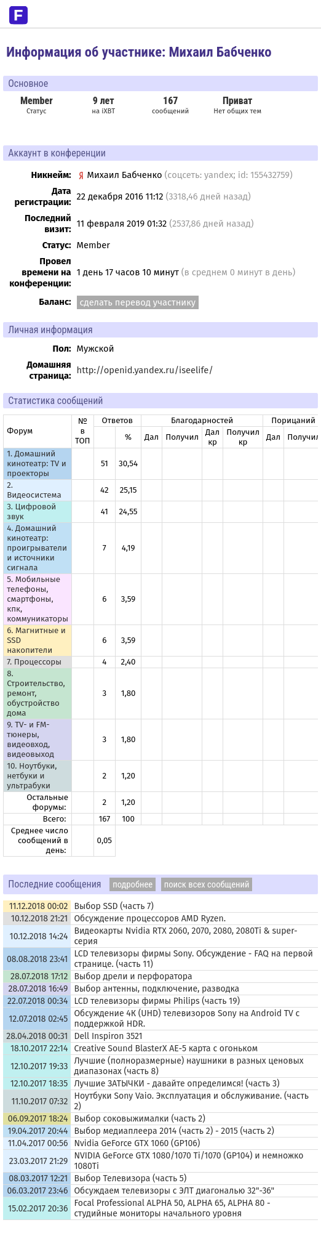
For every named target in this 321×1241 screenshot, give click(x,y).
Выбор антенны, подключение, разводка (156, 989)
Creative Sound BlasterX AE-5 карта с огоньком (166, 1048)
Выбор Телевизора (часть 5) (130, 1178)
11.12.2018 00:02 (38, 906)
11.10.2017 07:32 (39, 1101)
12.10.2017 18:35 (39, 1083)
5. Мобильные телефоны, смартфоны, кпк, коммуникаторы (37, 599)
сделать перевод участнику (138, 302)
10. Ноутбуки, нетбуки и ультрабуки (32, 776)
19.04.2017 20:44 (38, 1131)
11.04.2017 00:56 (38, 1143)
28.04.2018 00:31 (37, 1036)
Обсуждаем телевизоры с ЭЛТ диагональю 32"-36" (174, 1191)
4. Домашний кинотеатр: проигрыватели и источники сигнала (37, 548)
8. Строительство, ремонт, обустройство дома (36, 693)
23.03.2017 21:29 (38, 1161)
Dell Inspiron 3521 (108, 1036)
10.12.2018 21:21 (39, 918)
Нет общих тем (237, 105)
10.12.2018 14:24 (39, 936)
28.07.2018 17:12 (39, 976)
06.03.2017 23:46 (37, 1191)
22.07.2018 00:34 (37, 1001)
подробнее (133, 884)
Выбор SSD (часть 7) (114, 906)
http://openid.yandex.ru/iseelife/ (145, 370)
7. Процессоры (34, 662)
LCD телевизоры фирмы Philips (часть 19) (157, 1001)
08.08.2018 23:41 (37, 959)
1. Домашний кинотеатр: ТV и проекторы (36, 464)
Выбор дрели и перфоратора (133, 976)
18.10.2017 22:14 (39, 1048)
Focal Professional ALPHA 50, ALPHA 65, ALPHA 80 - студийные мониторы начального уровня (172, 1208)
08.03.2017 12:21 (38, 1178)
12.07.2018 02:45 (38, 1019)
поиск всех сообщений (207, 884)
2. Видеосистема (34, 490)
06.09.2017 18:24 (38, 1119)
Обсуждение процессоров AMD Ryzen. (150, 918)
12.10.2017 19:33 (39, 1066)
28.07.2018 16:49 (38, 989)
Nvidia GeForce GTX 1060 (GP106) (137, 1143)
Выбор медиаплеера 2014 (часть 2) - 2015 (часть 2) (174, 1131)
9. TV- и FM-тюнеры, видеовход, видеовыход (30, 739)
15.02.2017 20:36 (38, 1208)
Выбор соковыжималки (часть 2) (139, 1119)
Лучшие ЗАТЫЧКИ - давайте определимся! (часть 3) (176, 1083)
